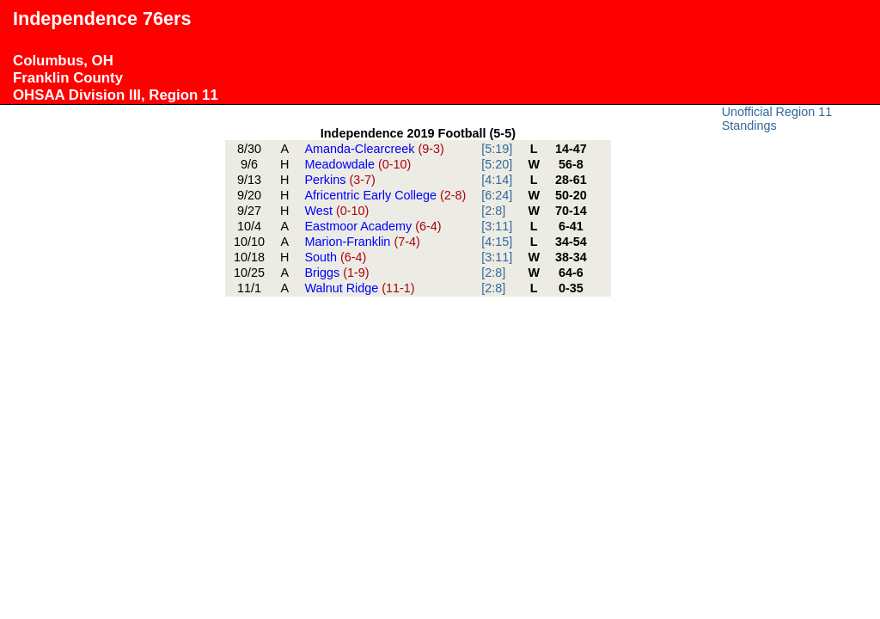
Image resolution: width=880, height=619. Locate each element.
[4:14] (496, 180)
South (335, 257)
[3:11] (496, 226)
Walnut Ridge (359, 288)
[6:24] (496, 195)
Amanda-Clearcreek (373, 149)
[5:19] (496, 149)
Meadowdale (357, 164)
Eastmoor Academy (372, 226)
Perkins (339, 180)
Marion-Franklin (361, 241)
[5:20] (496, 164)
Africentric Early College (385, 195)
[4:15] (496, 241)
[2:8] (493, 211)
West (336, 211)
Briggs (336, 272)
